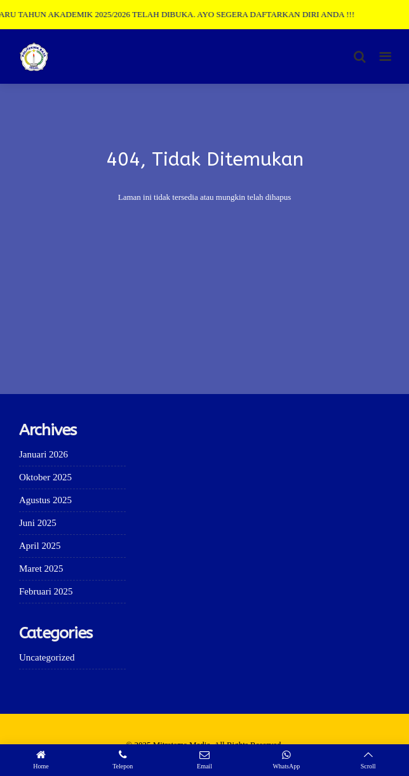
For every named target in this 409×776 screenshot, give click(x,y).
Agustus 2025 (45, 500)
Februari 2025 (46, 591)
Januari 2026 (43, 454)
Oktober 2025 (45, 477)
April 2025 (39, 546)
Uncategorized (46, 657)
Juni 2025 (38, 523)
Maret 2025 (41, 568)
